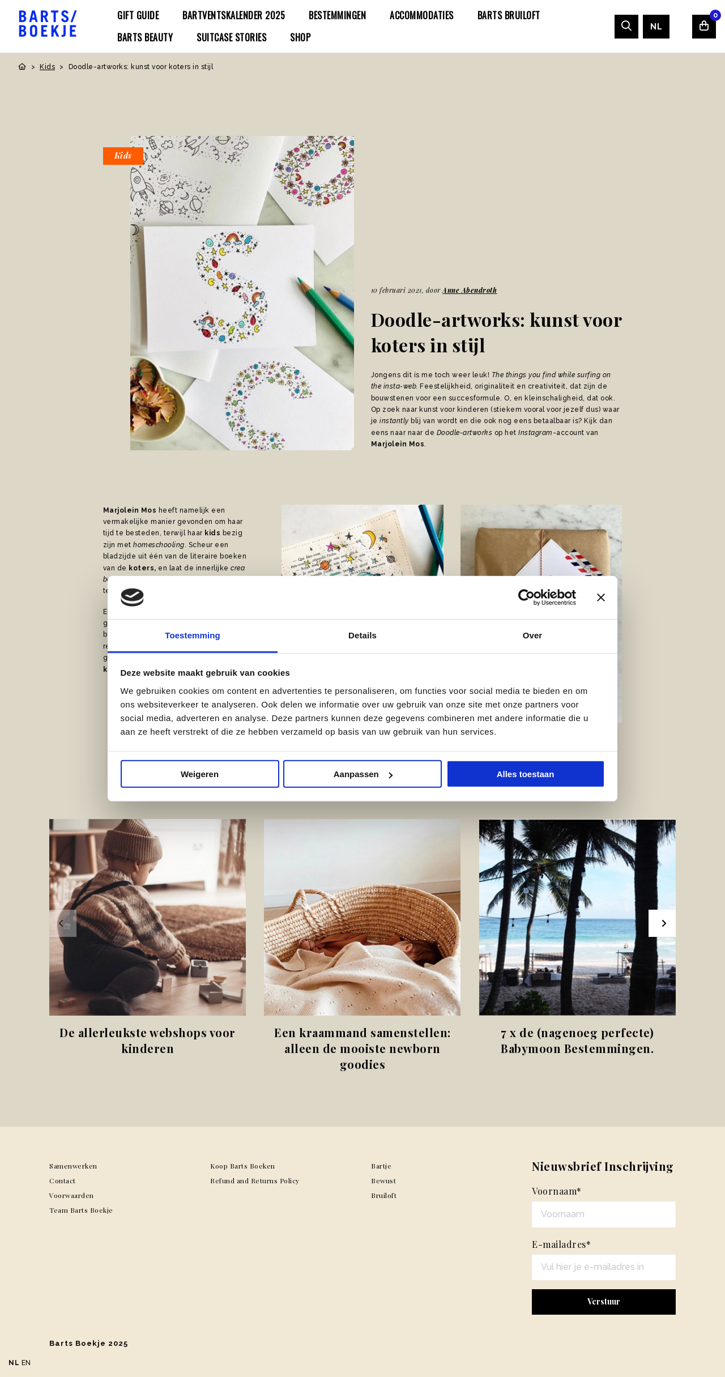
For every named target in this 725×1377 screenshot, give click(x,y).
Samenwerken (73, 1165)
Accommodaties (422, 15)
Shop (300, 37)
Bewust (383, 1180)
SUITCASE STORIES (231, 37)
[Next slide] (662, 923)
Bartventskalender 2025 (233, 15)
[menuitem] (137, 15)
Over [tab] (533, 635)
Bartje (381, 1165)
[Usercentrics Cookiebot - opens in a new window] (526, 597)
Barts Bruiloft (508, 15)
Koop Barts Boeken (242, 1165)
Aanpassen (363, 774)
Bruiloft (383, 1195)
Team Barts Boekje (81, 1209)
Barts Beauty (145, 37)
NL (656, 26)
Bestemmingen (337, 15)
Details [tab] (362, 635)
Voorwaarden (71, 1195)
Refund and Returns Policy (255, 1180)
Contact (62, 1180)
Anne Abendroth (469, 290)
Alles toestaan (526, 774)
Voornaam (557, 1191)
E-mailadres (561, 1244)
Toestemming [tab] (192, 635)
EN (26, 1363)
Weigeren (200, 774)
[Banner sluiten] (601, 598)
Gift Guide (138, 15)
